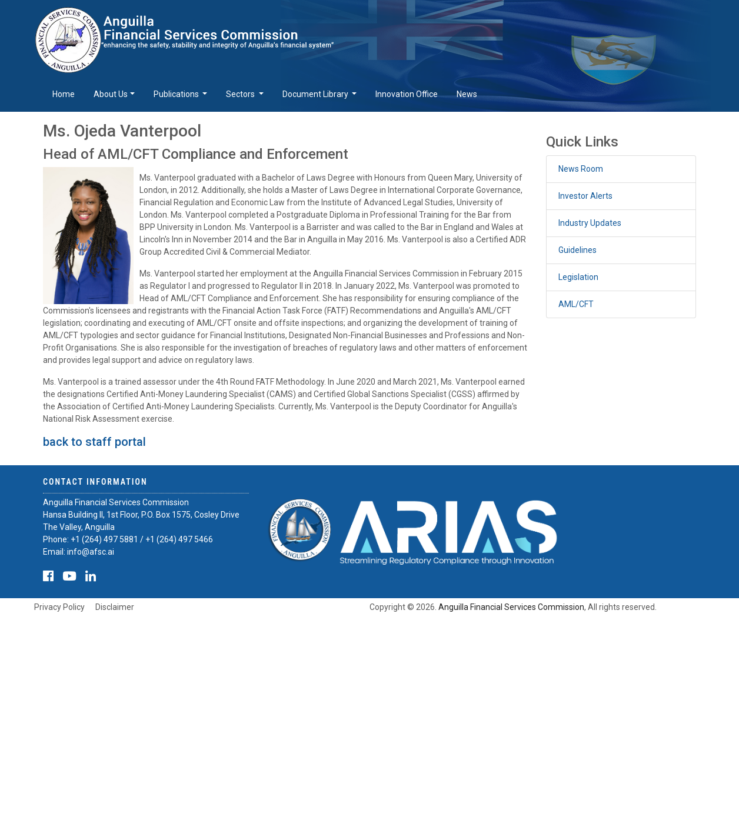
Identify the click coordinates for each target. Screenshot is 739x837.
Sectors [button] (241, 94)
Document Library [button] (316, 94)
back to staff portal (94, 442)
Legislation (578, 277)
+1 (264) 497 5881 (104, 539)
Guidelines (577, 250)
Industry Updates (589, 223)
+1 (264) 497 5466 (179, 539)
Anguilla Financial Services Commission (511, 607)
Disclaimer (114, 607)
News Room (580, 169)
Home (63, 94)
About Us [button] (111, 94)
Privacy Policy (59, 607)
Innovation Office (406, 94)
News (467, 94)
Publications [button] (177, 94)
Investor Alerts (585, 196)
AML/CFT (576, 304)
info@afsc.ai (90, 551)
